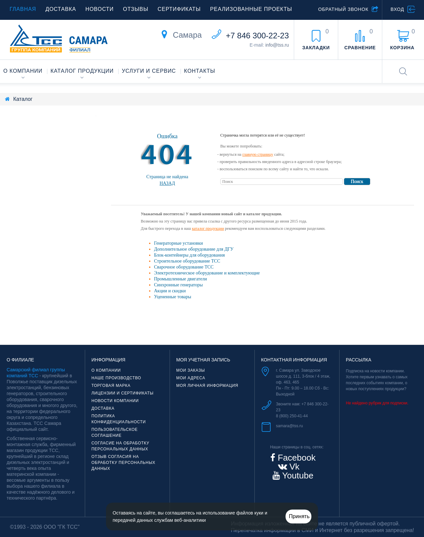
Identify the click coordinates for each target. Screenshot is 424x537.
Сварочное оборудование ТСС (184, 267)
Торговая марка (111, 385)
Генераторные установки (178, 243)
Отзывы (135, 9)
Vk (293, 467)
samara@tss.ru (289, 426)
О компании (22, 71)
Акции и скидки (170, 290)
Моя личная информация (207, 385)
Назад (167, 183)
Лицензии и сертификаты (122, 393)
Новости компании (115, 400)
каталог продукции (208, 228)
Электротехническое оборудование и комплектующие (207, 272)
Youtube (296, 475)
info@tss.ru (277, 45)
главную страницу (257, 154)
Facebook (295, 458)
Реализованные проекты (251, 9)
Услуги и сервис (149, 71)
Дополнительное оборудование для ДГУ (194, 249)
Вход (397, 9)
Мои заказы (190, 370)
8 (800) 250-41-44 (292, 416)
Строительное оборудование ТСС (187, 261)
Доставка (60, 9)
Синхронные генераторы (178, 284)
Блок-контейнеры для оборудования (189, 255)
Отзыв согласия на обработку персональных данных (123, 462)
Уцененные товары (172, 296)
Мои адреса (190, 378)
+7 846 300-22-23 (257, 35)
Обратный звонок (343, 9)
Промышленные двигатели (180, 278)
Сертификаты (179, 9)
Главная (23, 9)
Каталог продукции (82, 71)
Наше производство (116, 378)
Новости (99, 9)
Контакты (199, 71)
